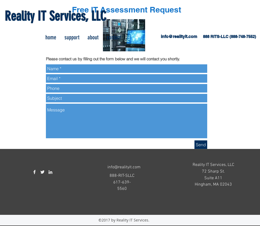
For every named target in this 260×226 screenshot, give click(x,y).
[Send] (200, 144)
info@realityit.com (179, 36)
